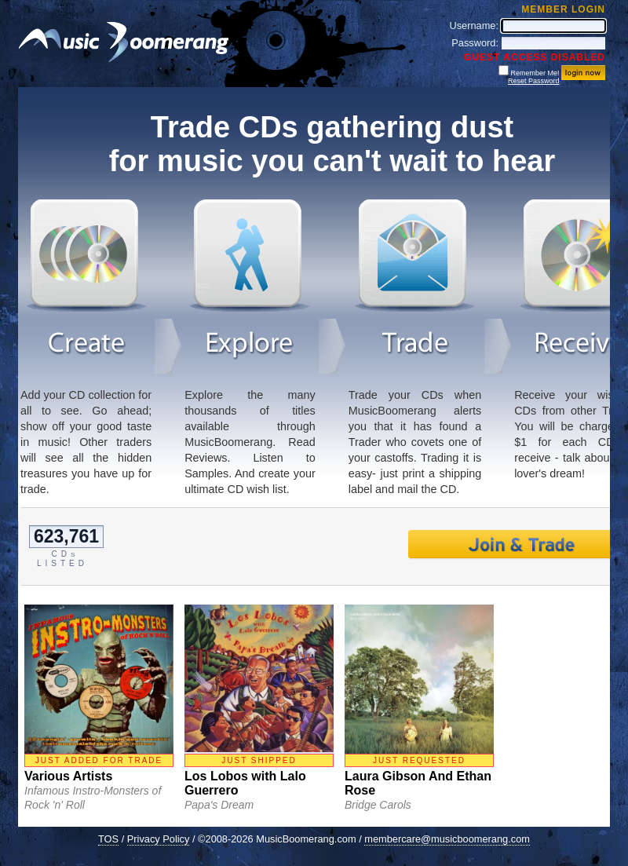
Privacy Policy (158, 839)
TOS (108, 839)
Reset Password (534, 81)
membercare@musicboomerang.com (447, 839)
